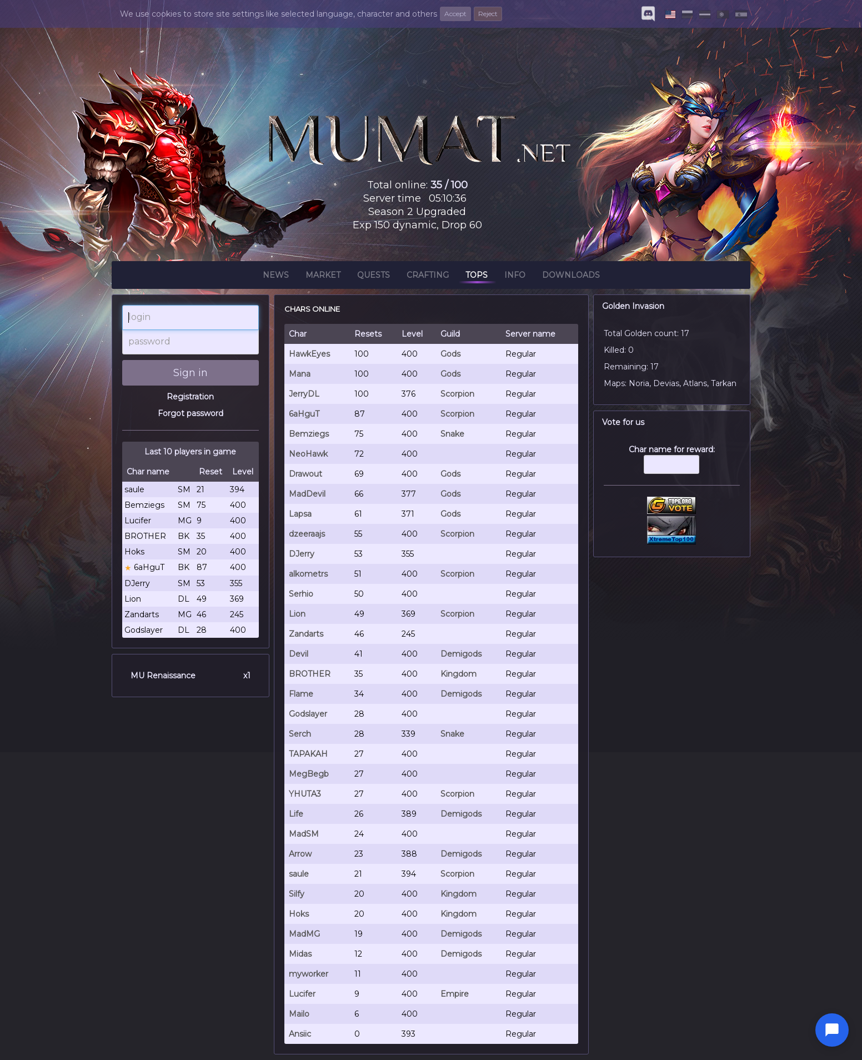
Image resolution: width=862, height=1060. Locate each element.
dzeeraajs (307, 534)
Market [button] (323, 276)
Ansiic (300, 1034)
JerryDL (304, 394)
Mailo (299, 1014)
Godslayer (308, 714)
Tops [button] (476, 276)
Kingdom (458, 674)
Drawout (305, 474)
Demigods (461, 654)
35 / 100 (449, 185)
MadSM (304, 834)
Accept (455, 13)
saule (299, 874)
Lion (297, 614)
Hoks (299, 914)
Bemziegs (309, 434)
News (275, 276)
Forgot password (190, 413)
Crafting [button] (427, 276)
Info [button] (515, 276)
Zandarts (306, 634)
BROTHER (309, 674)
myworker (308, 974)
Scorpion (457, 394)
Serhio (301, 594)
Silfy (296, 894)
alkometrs (308, 574)
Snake (452, 434)
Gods (450, 354)
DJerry (301, 554)
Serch (300, 734)
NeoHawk (308, 454)
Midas (300, 954)
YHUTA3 (305, 794)
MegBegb (309, 774)
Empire (454, 994)
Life (296, 814)
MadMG (304, 934)
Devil (298, 654)
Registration (190, 397)
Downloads (571, 276)
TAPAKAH (308, 754)
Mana (299, 374)
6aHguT (304, 414)
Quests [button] (373, 276)
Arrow (300, 854)
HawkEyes (309, 354)
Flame (301, 694)
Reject (488, 13)
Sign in (190, 373)
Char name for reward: (672, 465)
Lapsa (300, 514)
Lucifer (302, 994)
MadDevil (307, 494)
